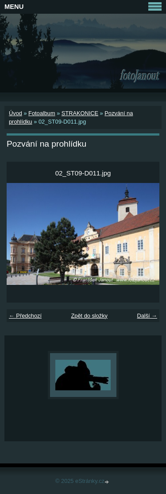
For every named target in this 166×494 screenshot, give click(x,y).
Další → (147, 315)
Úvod (15, 113)
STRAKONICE (80, 113)
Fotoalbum (41, 113)
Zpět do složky (89, 315)
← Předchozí (25, 315)
